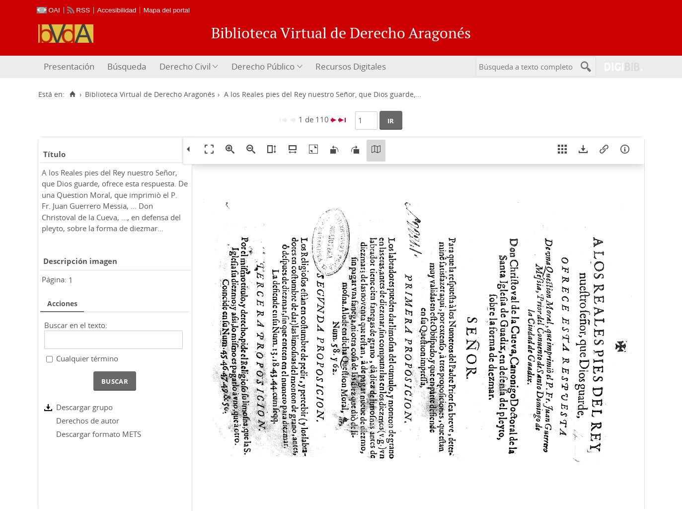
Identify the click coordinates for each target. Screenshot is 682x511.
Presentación (69, 66)
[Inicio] (73, 94)
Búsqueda (126, 66)
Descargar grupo (84, 407)
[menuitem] (70, 67)
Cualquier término (87, 358)
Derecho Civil (185, 66)
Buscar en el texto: (75, 325)
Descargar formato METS (98, 434)
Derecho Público (263, 66)
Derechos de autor (87, 421)
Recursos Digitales (350, 66)
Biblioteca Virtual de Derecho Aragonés (150, 94)
